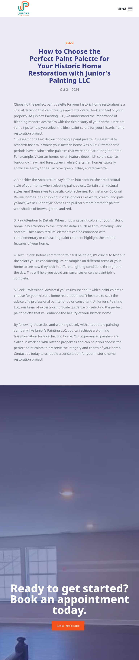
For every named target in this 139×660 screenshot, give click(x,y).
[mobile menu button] (130, 8)
